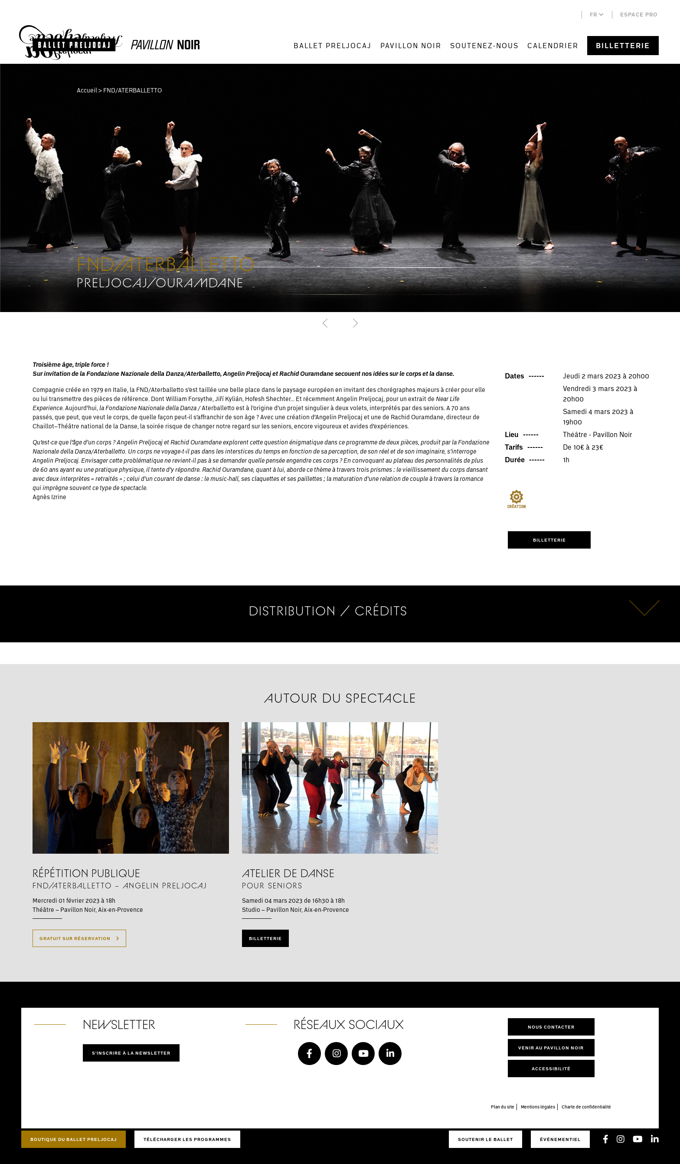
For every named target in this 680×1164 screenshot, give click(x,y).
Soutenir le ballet (485, 1139)
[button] (326, 323)
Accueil (87, 90)
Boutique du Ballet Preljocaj (73, 1139)
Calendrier (553, 45)
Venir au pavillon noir (551, 1048)
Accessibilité (551, 1068)
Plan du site (502, 1107)
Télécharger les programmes (187, 1139)
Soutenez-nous (484, 45)
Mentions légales (538, 1107)
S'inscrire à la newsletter (131, 1053)
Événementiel (560, 1139)
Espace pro (638, 14)
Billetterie (623, 45)
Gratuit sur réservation (79, 938)
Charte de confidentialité (586, 1107)
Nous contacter (551, 1027)
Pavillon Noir (410, 45)
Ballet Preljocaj (333, 45)
